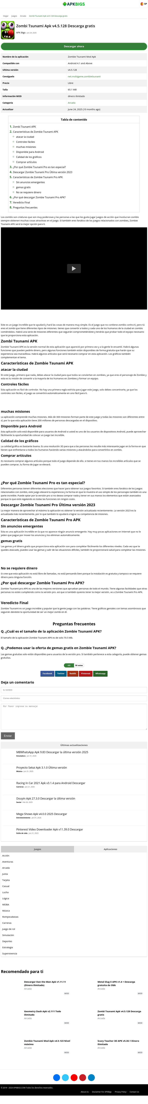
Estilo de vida (22, 844)
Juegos (15, 16)
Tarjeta (6, 890)
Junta (5, 884)
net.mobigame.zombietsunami (84, 76)
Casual (6, 897)
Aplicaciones (110, 860)
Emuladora (21, 767)
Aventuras (8, 872)
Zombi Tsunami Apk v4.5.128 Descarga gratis (49, 16)
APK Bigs (26, 32)
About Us (92, 1100)
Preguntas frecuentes (36, 207)
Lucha (6, 903)
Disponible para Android (41, 152)
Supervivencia (10, 964)
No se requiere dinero (39, 192)
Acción (6, 866)
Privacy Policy (128, 1100)
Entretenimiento (24, 828)
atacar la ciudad (36, 136)
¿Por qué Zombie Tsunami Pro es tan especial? (50, 167)
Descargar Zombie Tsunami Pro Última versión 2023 (54, 172)
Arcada (24, 16)
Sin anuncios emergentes (41, 182)
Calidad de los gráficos (40, 157)
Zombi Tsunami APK (35, 126)
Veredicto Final (32, 202)
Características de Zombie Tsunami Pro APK (49, 177)
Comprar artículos (37, 162)
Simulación (9, 945)
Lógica (6, 909)
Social (19, 813)
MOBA (6, 915)
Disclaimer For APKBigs (109, 1100)
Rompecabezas (11, 927)
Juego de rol (9, 939)
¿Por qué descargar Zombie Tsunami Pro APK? (50, 197)
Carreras (20, 797)
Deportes (8, 952)
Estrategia (8, 958)
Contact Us (141, 1100)
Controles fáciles (36, 142)
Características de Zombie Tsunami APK (46, 131)
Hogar (6, 16)
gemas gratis (34, 187)
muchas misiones (37, 147)
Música (20, 782)
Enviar (8, 746)
